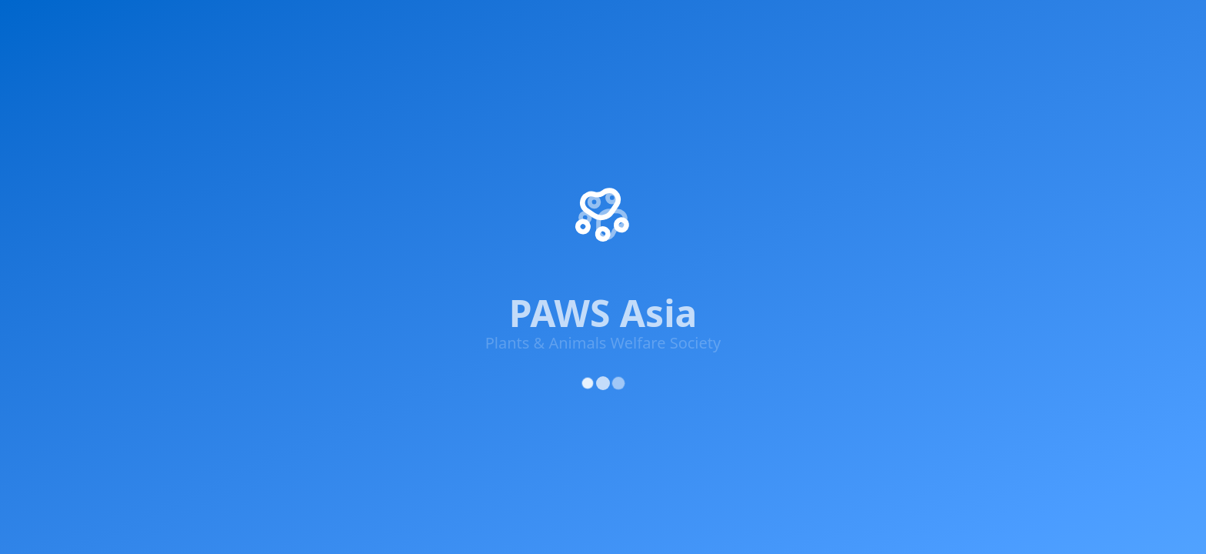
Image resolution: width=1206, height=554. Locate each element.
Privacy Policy (851, 309)
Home (159, 24)
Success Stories (665, 147)
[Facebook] (152, 208)
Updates (843, 24)
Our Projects (657, 120)
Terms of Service (944, 309)
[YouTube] (291, 214)
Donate (642, 203)
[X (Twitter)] (198, 208)
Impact (226, 24)
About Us (648, 92)
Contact (643, 230)
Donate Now (1024, 24)
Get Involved (322, 24)
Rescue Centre (747, 24)
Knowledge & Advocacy (464, 24)
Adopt (666, 24)
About (923, 24)
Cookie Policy (1037, 309)
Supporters (594, 24)
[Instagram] (245, 210)
